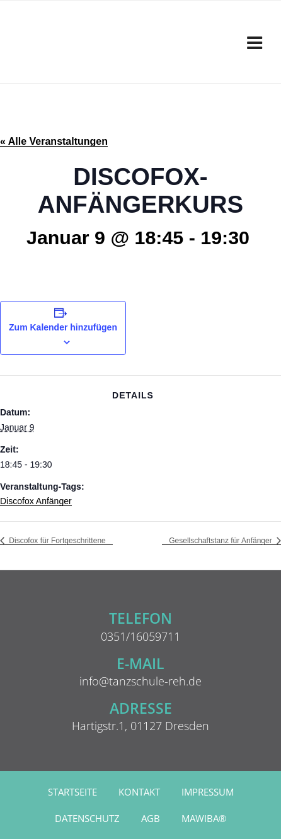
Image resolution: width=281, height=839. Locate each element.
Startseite (72, 792)
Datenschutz (87, 818)
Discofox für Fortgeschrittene (56, 540)
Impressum (207, 792)
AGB (150, 818)
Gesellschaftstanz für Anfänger (221, 540)
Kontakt (139, 792)
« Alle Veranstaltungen (54, 141)
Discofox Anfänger (36, 501)
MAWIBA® (203, 818)
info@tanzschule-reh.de (140, 681)
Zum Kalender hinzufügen (63, 327)
